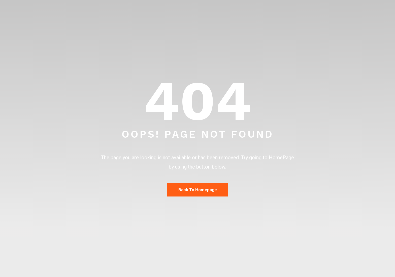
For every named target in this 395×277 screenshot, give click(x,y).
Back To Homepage (197, 189)
